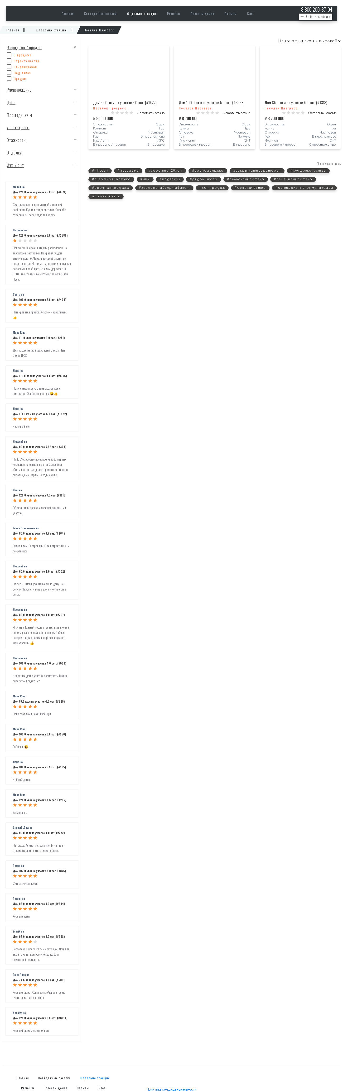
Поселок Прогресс (109, 108)
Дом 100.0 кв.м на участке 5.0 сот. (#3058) (211, 102)
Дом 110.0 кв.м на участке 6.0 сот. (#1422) (40, 414)
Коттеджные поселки (100, 13)
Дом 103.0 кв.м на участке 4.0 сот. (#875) (39, 871)
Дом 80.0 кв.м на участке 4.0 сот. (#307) (39, 615)
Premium (173, 13)
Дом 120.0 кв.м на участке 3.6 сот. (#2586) (40, 235)
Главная (68, 13)
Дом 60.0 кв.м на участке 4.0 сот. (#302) (39, 572)
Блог (250, 13)
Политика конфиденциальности (171, 1089)
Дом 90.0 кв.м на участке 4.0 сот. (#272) (39, 833)
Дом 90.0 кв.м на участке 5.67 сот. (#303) (39, 447)
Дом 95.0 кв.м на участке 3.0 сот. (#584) (39, 904)
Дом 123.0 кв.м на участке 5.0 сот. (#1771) (39, 192)
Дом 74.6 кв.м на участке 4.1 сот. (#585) (38, 980)
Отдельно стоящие (142, 13)
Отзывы (231, 13)
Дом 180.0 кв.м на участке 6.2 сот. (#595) (39, 767)
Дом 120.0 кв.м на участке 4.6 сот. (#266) (39, 800)
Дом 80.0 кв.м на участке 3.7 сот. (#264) (39, 533)
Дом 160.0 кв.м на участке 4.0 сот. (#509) (39, 663)
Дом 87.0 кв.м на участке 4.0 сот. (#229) (39, 702)
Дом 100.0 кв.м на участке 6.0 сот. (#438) (39, 300)
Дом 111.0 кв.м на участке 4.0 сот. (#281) (39, 338)
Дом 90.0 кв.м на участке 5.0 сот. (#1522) (124, 102)
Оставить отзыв (150, 113)
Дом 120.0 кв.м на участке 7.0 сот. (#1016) (39, 495)
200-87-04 (316, 9)
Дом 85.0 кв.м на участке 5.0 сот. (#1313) (296, 102)
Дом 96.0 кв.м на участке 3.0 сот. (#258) (39, 937)
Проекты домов (202, 13)
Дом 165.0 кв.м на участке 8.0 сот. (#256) (39, 734)
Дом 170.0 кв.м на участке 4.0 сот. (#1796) (40, 376)
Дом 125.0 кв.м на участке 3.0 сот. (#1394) (40, 1018)
